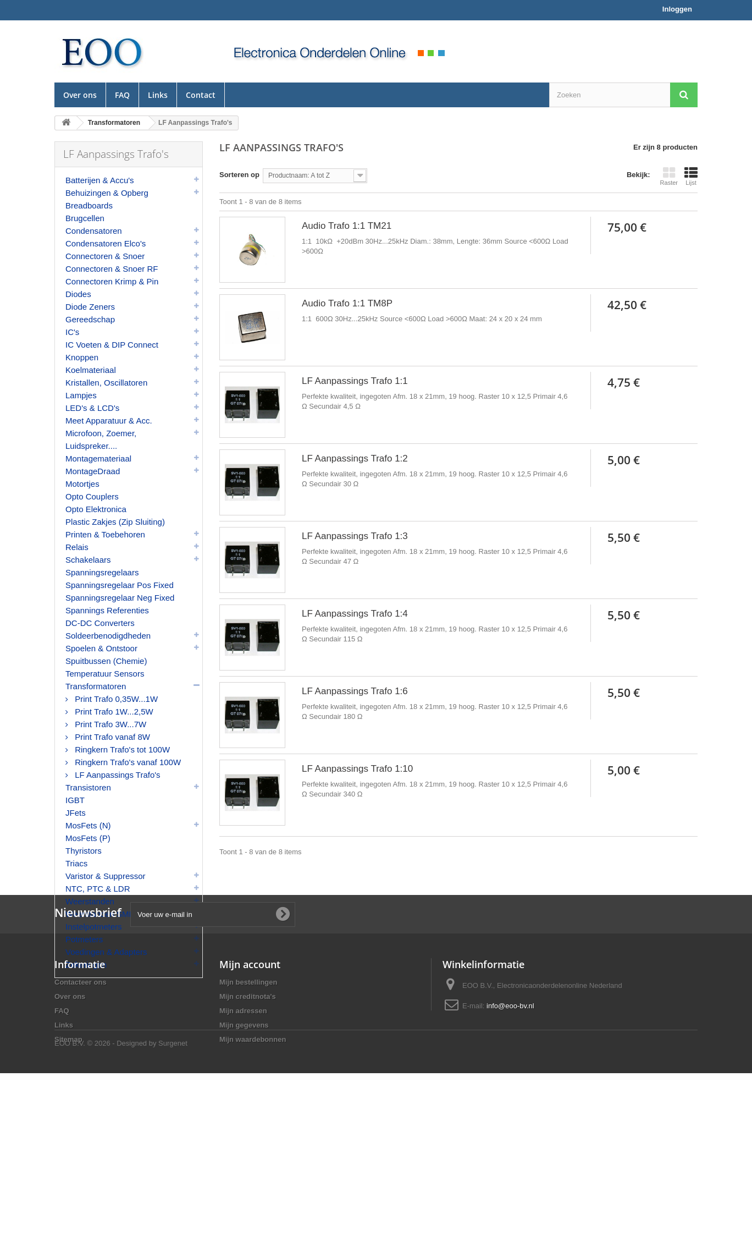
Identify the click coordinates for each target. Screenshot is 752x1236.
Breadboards (89, 205)
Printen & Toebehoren (105, 534)
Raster (669, 176)
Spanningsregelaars (102, 572)
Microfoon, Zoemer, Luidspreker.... (100, 440)
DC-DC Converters (100, 623)
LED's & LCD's (92, 408)
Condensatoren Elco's (105, 243)
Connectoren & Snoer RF (111, 268)
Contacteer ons (80, 1109)
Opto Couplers (92, 496)
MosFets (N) (88, 825)
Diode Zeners (90, 306)
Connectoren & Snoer (105, 256)
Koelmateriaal (90, 370)
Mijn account (249, 1091)
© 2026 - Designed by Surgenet (137, 1206)
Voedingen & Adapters (106, 952)
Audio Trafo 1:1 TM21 (346, 226)
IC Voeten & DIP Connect (111, 344)
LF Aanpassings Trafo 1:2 (355, 458)
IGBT (75, 800)
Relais (77, 547)
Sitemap (68, 1166)
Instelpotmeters (93, 926)
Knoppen (81, 357)
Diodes (78, 294)
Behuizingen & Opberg (106, 192)
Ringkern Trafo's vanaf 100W (127, 762)
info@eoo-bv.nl (510, 1133)
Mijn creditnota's (247, 1123)
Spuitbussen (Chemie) (106, 661)
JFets (75, 812)
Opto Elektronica (95, 509)
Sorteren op (239, 175)
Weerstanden (89, 901)
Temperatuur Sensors (104, 673)
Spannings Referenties (107, 610)
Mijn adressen (243, 1138)
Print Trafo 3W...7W (109, 724)
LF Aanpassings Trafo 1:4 (355, 613)
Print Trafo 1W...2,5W (113, 711)
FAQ (122, 95)
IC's (72, 332)
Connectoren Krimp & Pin (111, 281)
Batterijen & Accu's (99, 180)
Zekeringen (86, 964)
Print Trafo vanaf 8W (111, 736)
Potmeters (84, 939)
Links (158, 95)
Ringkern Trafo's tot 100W (121, 749)
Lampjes (81, 395)
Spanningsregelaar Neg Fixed (119, 597)
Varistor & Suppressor (105, 876)
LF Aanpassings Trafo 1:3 (355, 536)
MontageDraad (92, 471)
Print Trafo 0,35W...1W (115, 699)
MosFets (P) (87, 838)
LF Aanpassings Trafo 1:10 (357, 768)
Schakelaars (88, 559)
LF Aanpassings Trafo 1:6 (355, 691)
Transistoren (88, 787)
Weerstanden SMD (100, 914)
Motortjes (82, 483)
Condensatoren (93, 230)
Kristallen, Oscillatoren (106, 382)
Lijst (691, 176)
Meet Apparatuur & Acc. (108, 420)
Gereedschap (90, 319)
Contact (200, 95)
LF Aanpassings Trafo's (117, 774)
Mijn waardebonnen (252, 1166)
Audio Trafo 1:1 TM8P (347, 303)
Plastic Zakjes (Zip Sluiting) (115, 521)
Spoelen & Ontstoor (101, 648)
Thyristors (83, 850)
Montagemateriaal (98, 458)
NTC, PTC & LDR (97, 888)
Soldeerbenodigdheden (108, 635)
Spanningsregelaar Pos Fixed (119, 585)
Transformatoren (95, 686)
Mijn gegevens (244, 1152)
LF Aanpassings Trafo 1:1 (355, 381)
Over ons (80, 95)
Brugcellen (84, 218)
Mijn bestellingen (248, 1109)
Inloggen (677, 9)
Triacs (76, 863)
